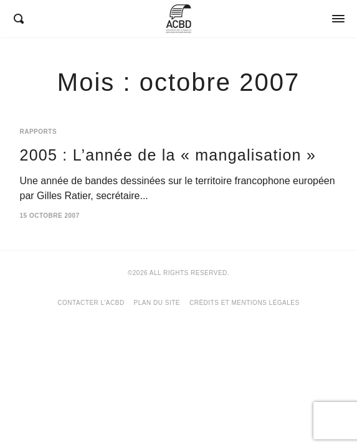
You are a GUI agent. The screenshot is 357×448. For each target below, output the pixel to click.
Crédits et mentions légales (244, 302)
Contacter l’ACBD (90, 302)
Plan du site (157, 302)
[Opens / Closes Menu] (338, 18)
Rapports (38, 131)
